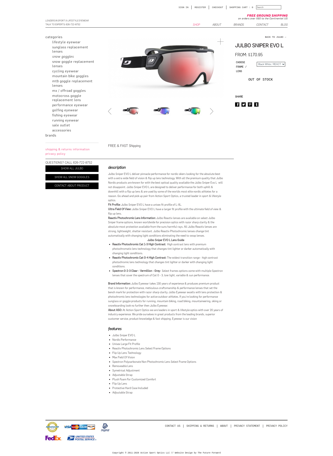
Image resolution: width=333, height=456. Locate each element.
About (224, 426)
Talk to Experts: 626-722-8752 (62, 24)
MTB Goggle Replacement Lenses (72, 83)
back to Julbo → (275, 37)
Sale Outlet (61, 125)
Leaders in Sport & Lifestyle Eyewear (67, 20)
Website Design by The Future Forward (198, 453)
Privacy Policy (277, 426)
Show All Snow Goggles (72, 177)
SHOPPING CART (238, 7)
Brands (239, 24)
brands (50, 135)
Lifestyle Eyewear (66, 42)
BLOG (284, 24)
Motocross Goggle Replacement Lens (66, 98)
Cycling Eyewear (65, 71)
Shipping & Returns (200, 426)
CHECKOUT (217, 7)
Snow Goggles (63, 56)
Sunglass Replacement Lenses (70, 49)
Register (200, 7)
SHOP (196, 24)
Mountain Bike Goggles (70, 76)
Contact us (172, 426)
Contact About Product (72, 185)
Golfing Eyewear (65, 110)
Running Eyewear (65, 120)
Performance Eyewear (70, 105)
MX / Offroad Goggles (69, 91)
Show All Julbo (72, 168)
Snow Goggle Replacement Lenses (73, 64)
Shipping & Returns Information (67, 149)
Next (212, 111)
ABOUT (216, 24)
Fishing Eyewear (65, 115)
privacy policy (55, 154)
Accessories (61, 130)
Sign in (183, 7)
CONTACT (262, 24)
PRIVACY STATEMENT (247, 426)
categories (53, 37)
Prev (110, 111)
